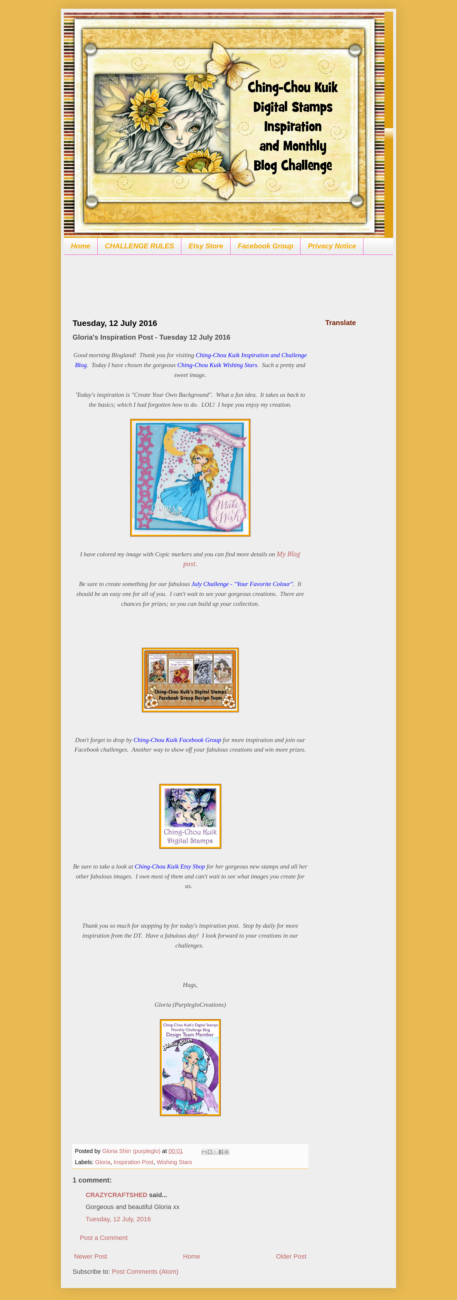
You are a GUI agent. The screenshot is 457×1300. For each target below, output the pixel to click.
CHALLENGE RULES (139, 246)
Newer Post (90, 1256)
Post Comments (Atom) (145, 1271)
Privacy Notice (332, 246)
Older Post (291, 1256)
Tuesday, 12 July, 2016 (118, 1219)
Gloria (102, 1162)
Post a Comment (104, 1237)
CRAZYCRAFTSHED (116, 1195)
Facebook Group (265, 246)
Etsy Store (206, 246)
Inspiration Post (133, 1162)
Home (80, 246)
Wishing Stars (174, 1162)
